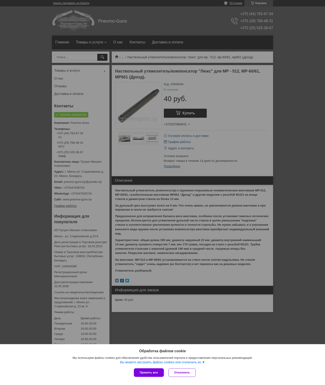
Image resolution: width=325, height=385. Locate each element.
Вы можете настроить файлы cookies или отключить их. (161, 362)
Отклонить (182, 372)
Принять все (149, 372)
